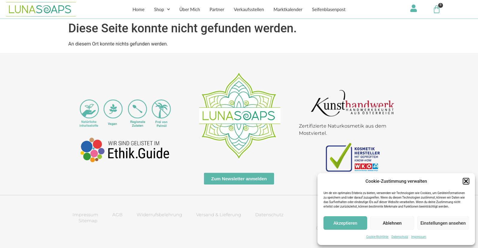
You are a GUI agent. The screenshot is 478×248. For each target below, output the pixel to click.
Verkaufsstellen (249, 9)
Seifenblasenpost (329, 9)
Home (138, 9)
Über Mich (189, 9)
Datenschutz (399, 236)
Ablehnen (392, 223)
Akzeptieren (345, 223)
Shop (162, 9)
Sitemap (87, 220)
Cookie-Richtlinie (377, 236)
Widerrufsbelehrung (159, 214)
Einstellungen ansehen (443, 223)
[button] (466, 181)
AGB (117, 214)
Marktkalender (287, 9)
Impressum (418, 236)
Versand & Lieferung (218, 214)
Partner (217, 9)
